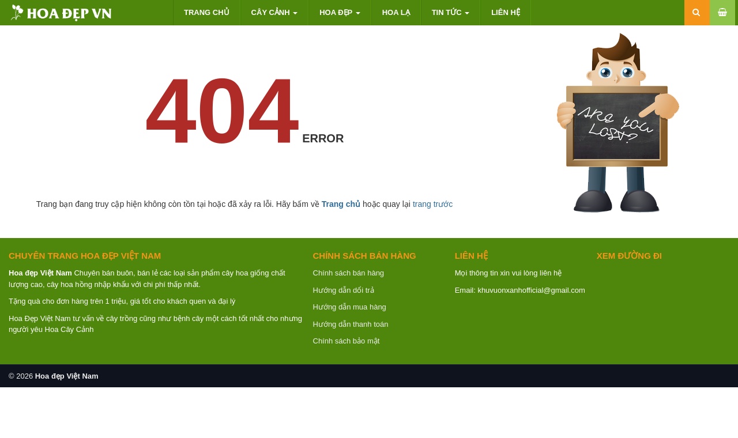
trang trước (433, 204)
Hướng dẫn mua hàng (349, 307)
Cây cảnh (274, 12)
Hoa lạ (396, 12)
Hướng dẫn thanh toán (351, 324)
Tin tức (451, 12)
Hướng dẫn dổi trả (343, 290)
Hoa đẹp (339, 12)
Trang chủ (206, 12)
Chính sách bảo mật (346, 341)
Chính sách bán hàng (349, 273)
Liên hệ (505, 12)
